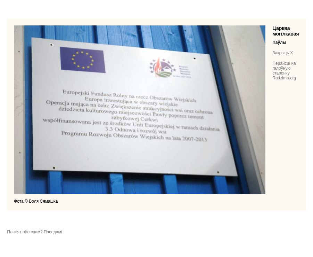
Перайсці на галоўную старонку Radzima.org (284, 70)
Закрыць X (282, 52)
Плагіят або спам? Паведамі (34, 231)
